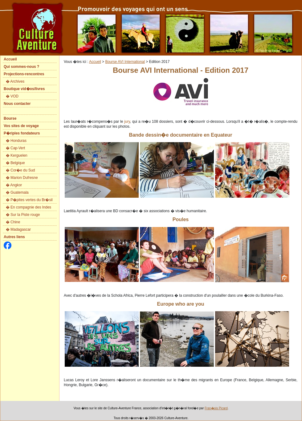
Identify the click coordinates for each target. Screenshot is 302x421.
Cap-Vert (17, 148)
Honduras (18, 140)
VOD (14, 96)
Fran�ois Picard (216, 408)
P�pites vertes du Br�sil (31, 200)
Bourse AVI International (125, 62)
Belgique (17, 163)
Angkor (16, 185)
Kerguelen (18, 155)
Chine (15, 222)
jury (127, 121)
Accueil (95, 62)
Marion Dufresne (24, 177)
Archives (17, 81)
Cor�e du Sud (22, 170)
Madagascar (20, 229)
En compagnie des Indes (30, 207)
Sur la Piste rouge (25, 215)
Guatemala (19, 192)
